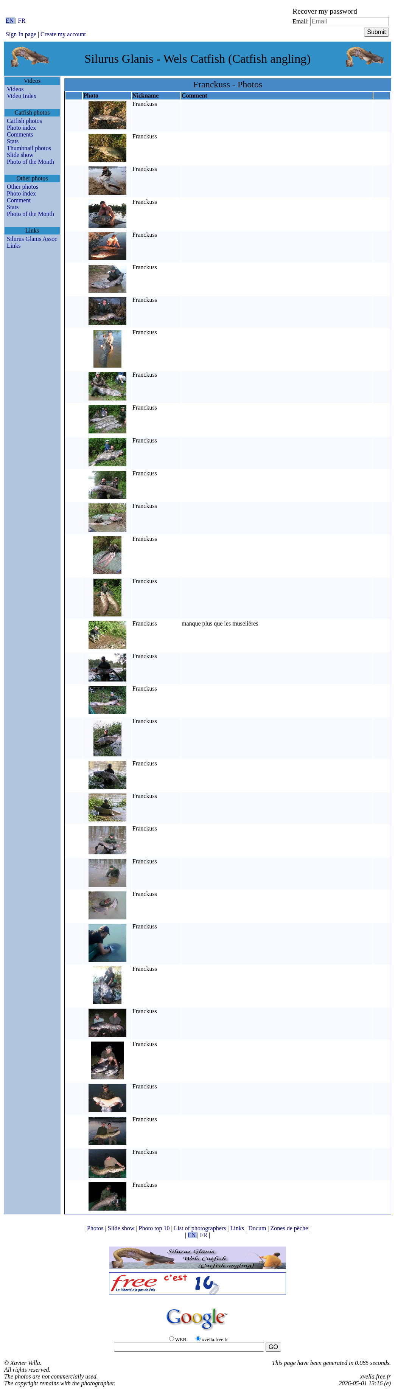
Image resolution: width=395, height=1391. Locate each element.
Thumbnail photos (29, 148)
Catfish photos (24, 121)
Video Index (22, 96)
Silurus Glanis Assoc (32, 239)
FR (22, 20)
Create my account (63, 34)
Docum (257, 1228)
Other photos (22, 186)
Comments (20, 134)
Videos (15, 89)
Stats (13, 141)
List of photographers (201, 1228)
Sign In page (21, 34)
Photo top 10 (155, 1228)
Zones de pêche (290, 1228)
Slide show (20, 155)
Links (13, 245)
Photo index (21, 127)
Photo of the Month (30, 161)
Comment (19, 200)
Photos (96, 1228)
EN (10, 20)
